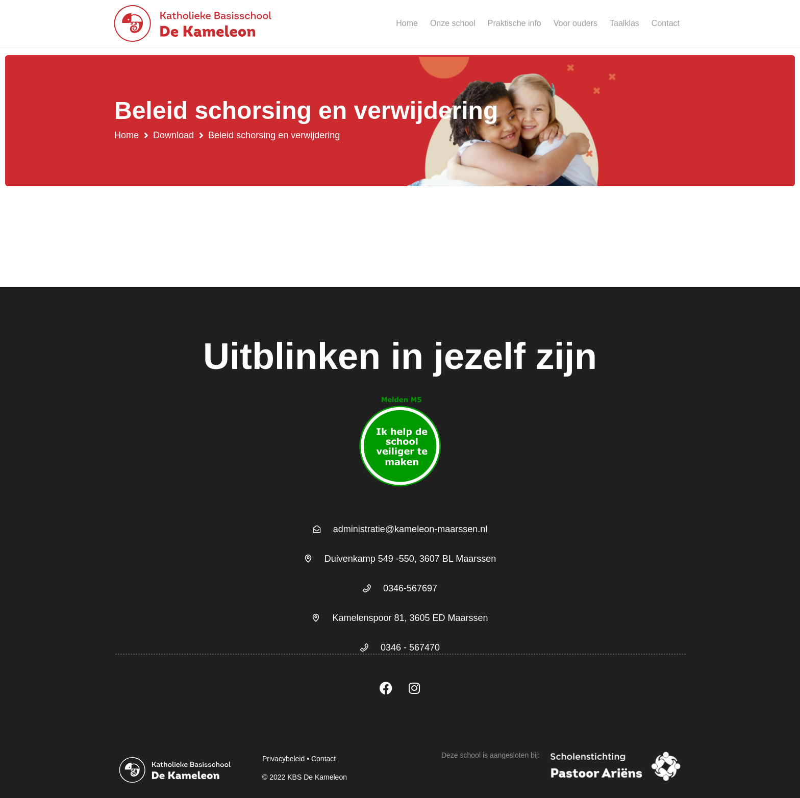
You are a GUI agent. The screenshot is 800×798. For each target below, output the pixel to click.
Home (407, 23)
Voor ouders (575, 23)
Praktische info (514, 23)
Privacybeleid (283, 759)
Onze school (453, 23)
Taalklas (624, 23)
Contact (666, 23)
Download (173, 135)
